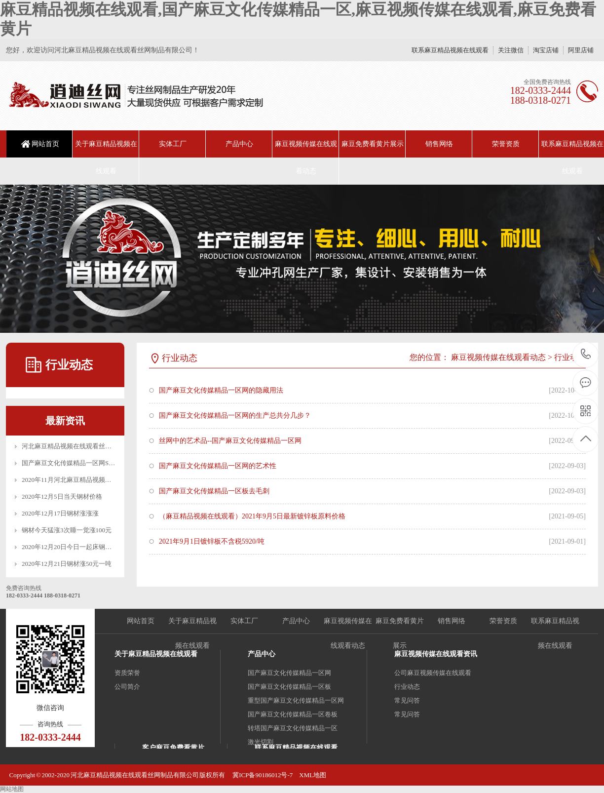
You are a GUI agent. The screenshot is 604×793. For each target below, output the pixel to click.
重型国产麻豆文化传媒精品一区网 (296, 700)
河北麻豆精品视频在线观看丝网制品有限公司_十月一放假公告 (110, 446)
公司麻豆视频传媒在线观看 (432, 672)
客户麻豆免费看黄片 (173, 748)
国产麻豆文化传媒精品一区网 (289, 672)
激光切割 (260, 742)
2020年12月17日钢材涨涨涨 (60, 513)
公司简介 (127, 686)
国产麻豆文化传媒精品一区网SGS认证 (76, 463)
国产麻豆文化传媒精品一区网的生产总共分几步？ (235, 415)
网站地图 (12, 789)
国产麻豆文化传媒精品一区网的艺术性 (217, 466)
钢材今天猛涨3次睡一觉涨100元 (67, 530)
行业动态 (570, 357)
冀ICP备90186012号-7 (262, 775)
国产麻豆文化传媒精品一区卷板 (293, 714)
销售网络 (439, 144)
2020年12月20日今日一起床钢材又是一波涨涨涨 (89, 547)
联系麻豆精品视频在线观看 (450, 50)
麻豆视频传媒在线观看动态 (306, 157)
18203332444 (586, 354)
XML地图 (312, 775)
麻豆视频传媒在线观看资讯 (435, 654)
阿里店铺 (581, 50)
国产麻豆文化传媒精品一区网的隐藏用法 (221, 390)
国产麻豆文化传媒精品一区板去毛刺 (214, 491)
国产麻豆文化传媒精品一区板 (289, 686)
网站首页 (45, 144)
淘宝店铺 (546, 50)
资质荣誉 (127, 672)
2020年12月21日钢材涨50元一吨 (67, 563)
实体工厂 (173, 144)
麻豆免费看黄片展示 (372, 144)
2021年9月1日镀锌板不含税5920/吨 (211, 541)
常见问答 (407, 700)
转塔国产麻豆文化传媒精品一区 (293, 728)
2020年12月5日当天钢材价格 (62, 496)
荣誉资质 (506, 144)
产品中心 (239, 144)
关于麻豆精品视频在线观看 (106, 157)
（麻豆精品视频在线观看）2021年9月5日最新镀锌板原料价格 (252, 516)
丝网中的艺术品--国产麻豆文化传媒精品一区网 (230, 440)
